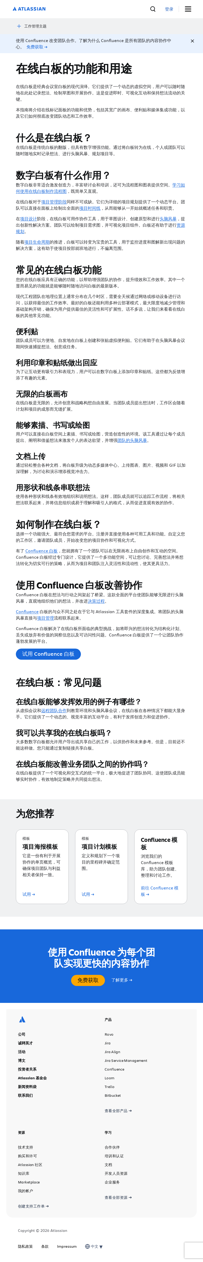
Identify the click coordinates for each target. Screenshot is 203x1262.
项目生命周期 (37, 242)
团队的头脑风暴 (132, 440)
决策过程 (96, 601)
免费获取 (88, 980)
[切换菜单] (190, 9)
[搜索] (153, 9)
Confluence (27, 611)
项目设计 (28, 218)
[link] (169, 9)
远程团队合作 (54, 710)
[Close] (192, 41)
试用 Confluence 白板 (48, 653)
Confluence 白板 (41, 550)
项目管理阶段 (54, 201)
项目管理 (45, 618)
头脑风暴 (168, 218)
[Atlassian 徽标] (29, 9)
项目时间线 (89, 208)
